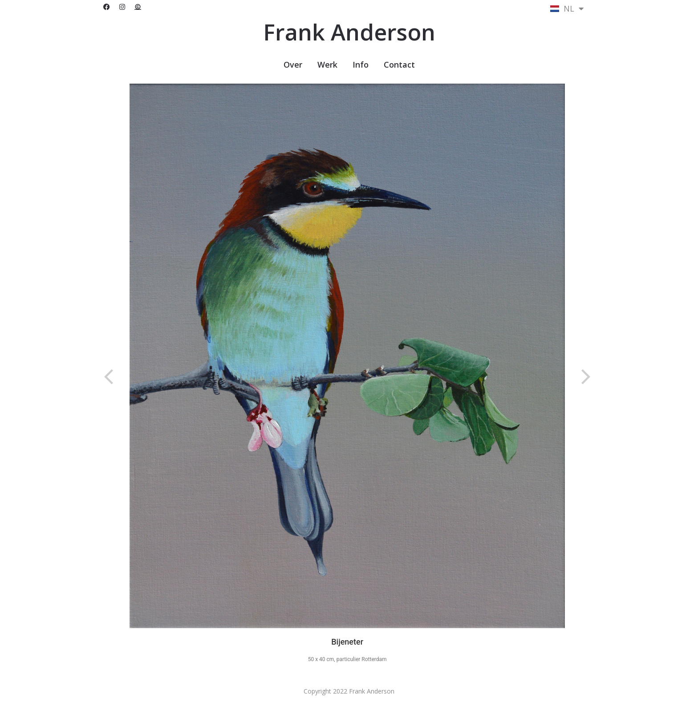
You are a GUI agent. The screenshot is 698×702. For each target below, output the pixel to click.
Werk (327, 64)
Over (293, 64)
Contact (399, 64)
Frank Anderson (349, 32)
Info (361, 64)
